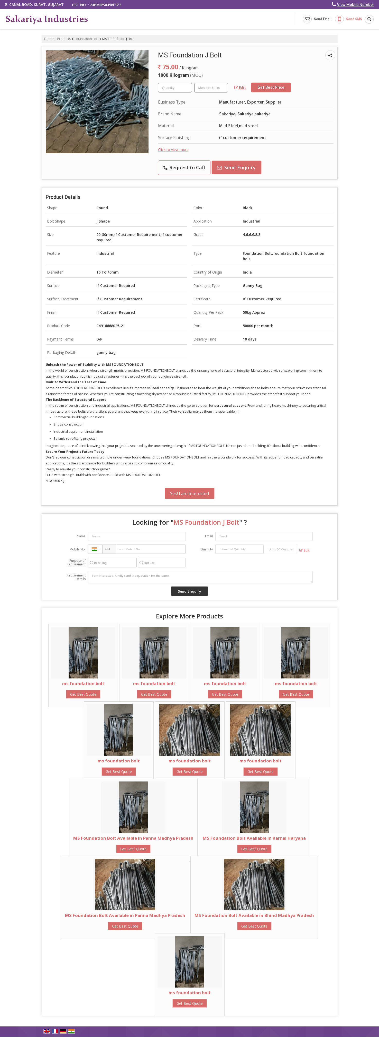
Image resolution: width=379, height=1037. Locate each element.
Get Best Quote (83, 694)
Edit (240, 87)
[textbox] (211, 87)
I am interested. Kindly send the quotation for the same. (200, 577)
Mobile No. (78, 549)
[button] (355, 4)
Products (64, 39)
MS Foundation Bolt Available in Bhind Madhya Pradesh (254, 915)
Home (48, 39)
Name (81, 536)
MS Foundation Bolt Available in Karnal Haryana (254, 838)
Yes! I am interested (189, 493)
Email (209, 536)
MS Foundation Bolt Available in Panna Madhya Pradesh (133, 838)
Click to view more (173, 149)
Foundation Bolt (87, 39)
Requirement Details (76, 577)
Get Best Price (270, 87)
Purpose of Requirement (76, 562)
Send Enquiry (236, 167)
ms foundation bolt (83, 683)
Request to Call (184, 167)
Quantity (206, 549)
